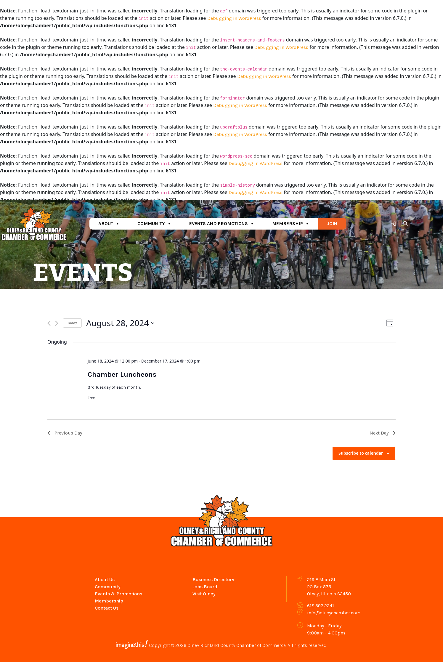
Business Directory (213, 579)
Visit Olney (204, 594)
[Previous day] (49, 323)
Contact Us (106, 608)
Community (154, 223)
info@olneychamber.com (333, 612)
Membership (290, 223)
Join (332, 223)
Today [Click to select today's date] (72, 323)
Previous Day (64, 433)
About (109, 223)
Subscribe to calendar (360, 453)
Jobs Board (204, 586)
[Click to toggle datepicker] (120, 323)
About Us (105, 579)
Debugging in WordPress (234, 18)
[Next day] (56, 323)
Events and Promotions (221, 223)
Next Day (383, 433)
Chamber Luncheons (122, 374)
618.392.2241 (320, 605)
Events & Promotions (118, 594)
